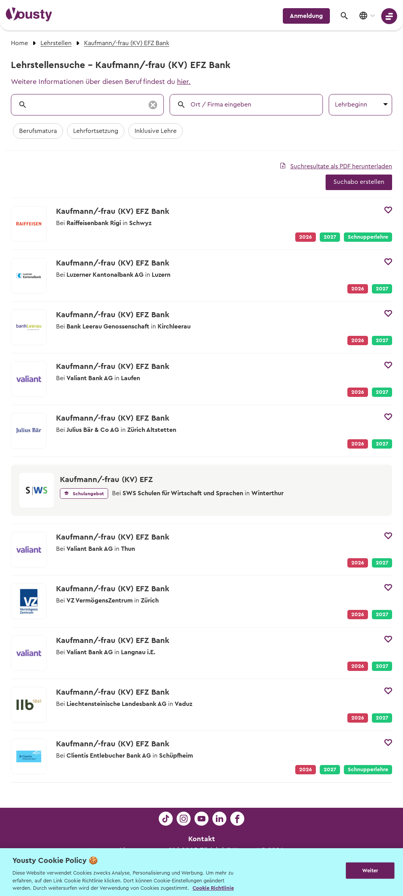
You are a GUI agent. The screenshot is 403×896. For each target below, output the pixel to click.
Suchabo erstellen (358, 182)
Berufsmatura (38, 131)
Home (19, 43)
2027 (330, 237)
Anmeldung (306, 16)
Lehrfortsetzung (95, 131)
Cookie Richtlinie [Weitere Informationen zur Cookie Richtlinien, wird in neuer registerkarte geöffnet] (213, 888)
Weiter (370, 871)
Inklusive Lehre (156, 131)
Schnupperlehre (368, 237)
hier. (184, 81)
